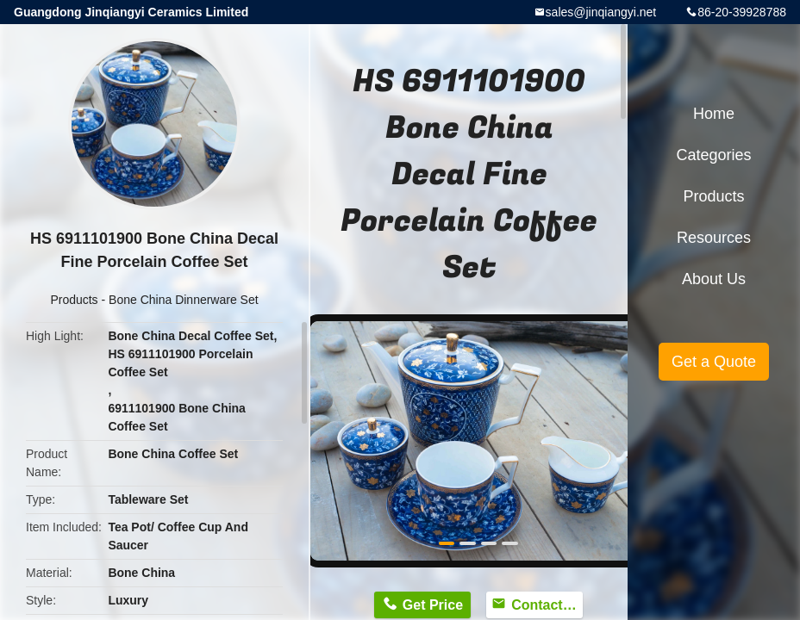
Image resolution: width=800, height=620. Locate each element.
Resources (714, 237)
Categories (713, 155)
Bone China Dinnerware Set (184, 300)
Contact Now (546, 605)
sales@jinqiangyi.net (601, 12)
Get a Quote (714, 361)
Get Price (433, 605)
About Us (714, 279)
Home (713, 113)
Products (73, 300)
